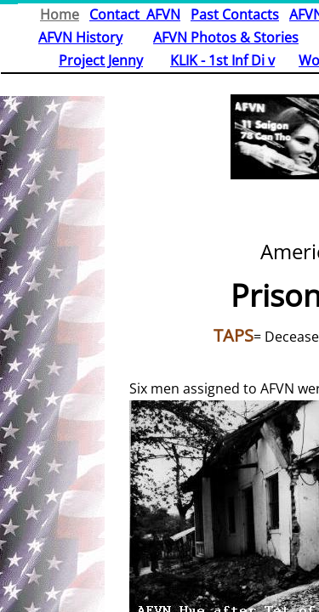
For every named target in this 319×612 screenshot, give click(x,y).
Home (59, 14)
